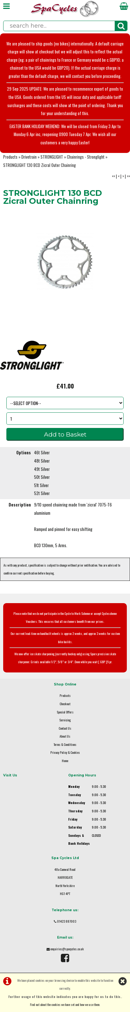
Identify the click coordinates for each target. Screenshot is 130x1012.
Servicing (65, 720)
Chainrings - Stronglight (86, 157)
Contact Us (65, 728)
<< (113, 176)
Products (10, 157)
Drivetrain (29, 157)
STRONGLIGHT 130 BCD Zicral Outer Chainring (39, 165)
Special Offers (65, 712)
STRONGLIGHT (51, 157)
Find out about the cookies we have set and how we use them (64, 1004)
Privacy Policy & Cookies (65, 752)
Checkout (65, 703)
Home (65, 760)
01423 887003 (66, 921)
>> (128, 176)
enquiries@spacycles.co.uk (67, 949)
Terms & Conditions (65, 744)
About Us (65, 736)
